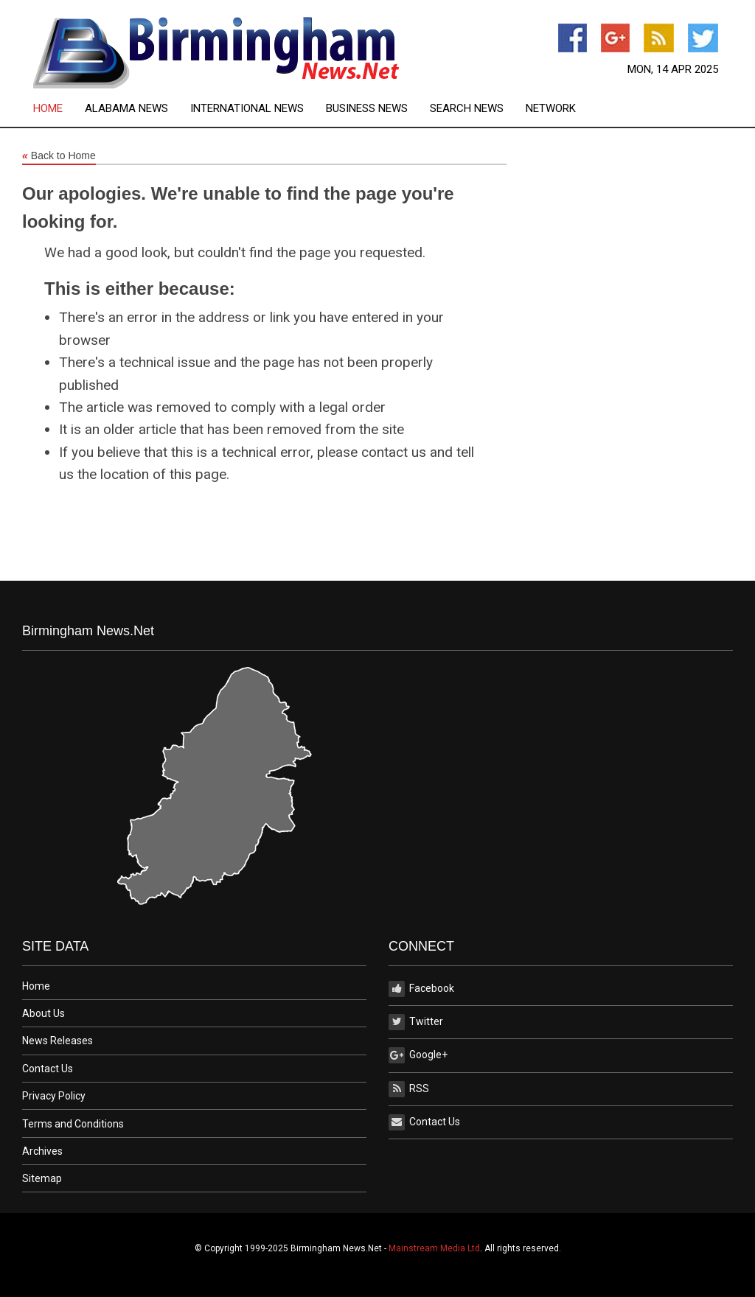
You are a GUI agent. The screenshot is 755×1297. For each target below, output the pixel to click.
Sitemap (42, 1178)
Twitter (416, 1022)
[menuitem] (59, 108)
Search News (467, 108)
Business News (367, 108)
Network (551, 108)
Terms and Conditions (73, 1124)
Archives (42, 1151)
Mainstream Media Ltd (434, 1248)
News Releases (57, 1040)
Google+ (418, 1055)
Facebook (421, 989)
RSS (409, 1089)
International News (247, 108)
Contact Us (47, 1068)
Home (48, 108)
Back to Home (59, 156)
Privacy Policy (54, 1096)
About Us (43, 1013)
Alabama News (126, 108)
